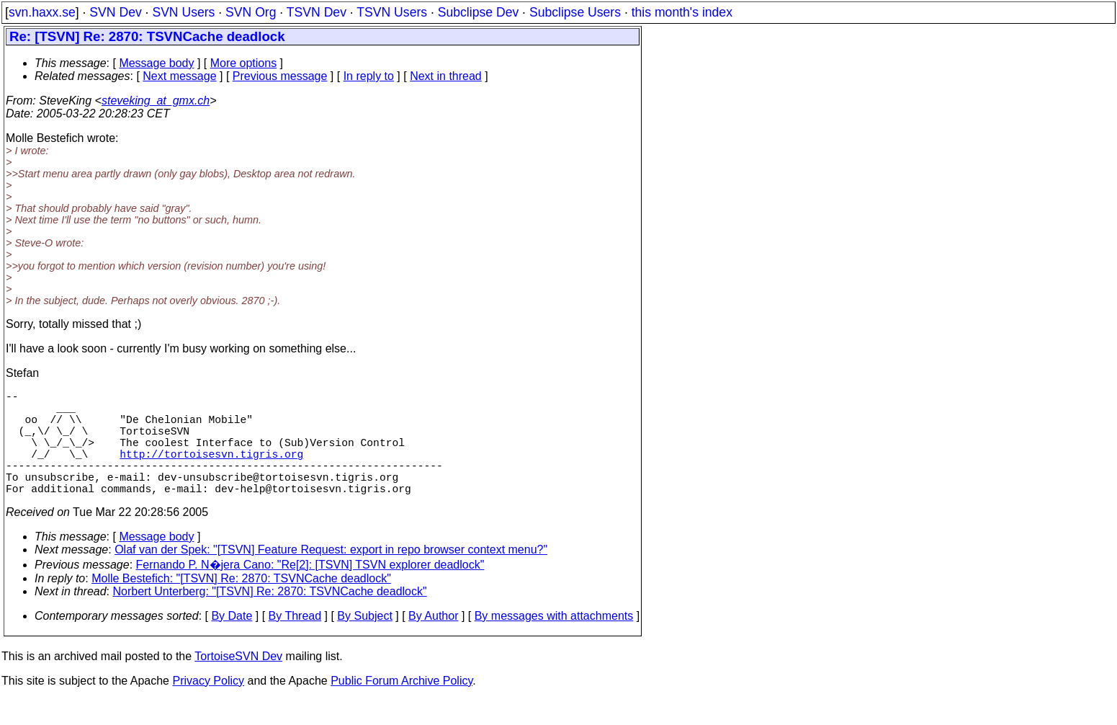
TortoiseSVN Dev (238, 682)
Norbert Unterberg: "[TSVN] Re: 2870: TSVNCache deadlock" (270, 617)
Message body (156, 63)
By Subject (364, 642)
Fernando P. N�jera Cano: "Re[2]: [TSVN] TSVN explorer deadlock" (310, 590)
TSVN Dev (316, 12)
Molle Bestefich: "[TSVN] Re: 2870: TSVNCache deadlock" (241, 604)
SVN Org (250, 12)
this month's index (682, 12)
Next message (179, 76)
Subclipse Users (575, 12)
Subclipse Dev (478, 12)
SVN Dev (115, 12)
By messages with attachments (554, 642)
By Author (433, 642)
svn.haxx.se (42, 12)
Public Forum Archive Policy (401, 706)
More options (243, 63)
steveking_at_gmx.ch (156, 100)
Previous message (280, 76)
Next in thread (446, 76)
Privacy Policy (208, 706)
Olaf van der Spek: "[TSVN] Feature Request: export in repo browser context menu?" (331, 575)
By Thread (295, 642)
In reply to (369, 76)
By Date (231, 642)
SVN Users (183, 12)
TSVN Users (391, 12)
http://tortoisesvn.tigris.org (211, 470)
